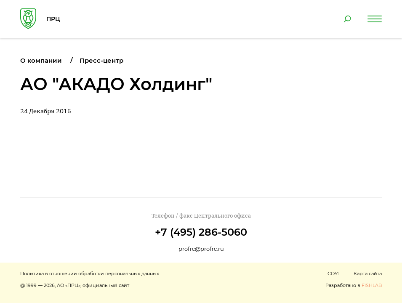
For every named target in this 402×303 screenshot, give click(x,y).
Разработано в (353, 285)
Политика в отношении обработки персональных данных (89, 273)
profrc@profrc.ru (201, 248)
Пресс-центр (101, 60)
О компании (41, 60)
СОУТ (333, 273)
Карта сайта (368, 273)
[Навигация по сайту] (374, 19)
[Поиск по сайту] (347, 19)
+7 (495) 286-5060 (201, 232)
